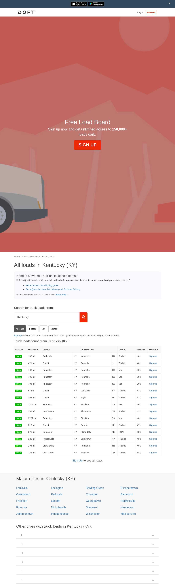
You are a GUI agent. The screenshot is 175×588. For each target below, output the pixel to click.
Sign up (18, 335)
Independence (59, 513)
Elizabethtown (129, 487)
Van (43, 329)
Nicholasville (58, 507)
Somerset (92, 507)
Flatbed (32, 329)
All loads (20, 329)
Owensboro (23, 494)
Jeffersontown (24, 513)
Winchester (93, 513)
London (55, 500)
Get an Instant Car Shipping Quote (42, 285)
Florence (21, 507)
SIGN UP (151, 12)
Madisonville (128, 513)
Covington (92, 494)
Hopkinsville (128, 500)
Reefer (53, 329)
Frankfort (21, 500)
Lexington (57, 487)
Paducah (56, 494)
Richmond (127, 494)
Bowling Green (95, 487)
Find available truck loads (39, 256)
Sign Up (77, 460)
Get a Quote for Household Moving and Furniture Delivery (53, 289)
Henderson (127, 507)
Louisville (22, 487)
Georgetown (93, 500)
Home (17, 256)
